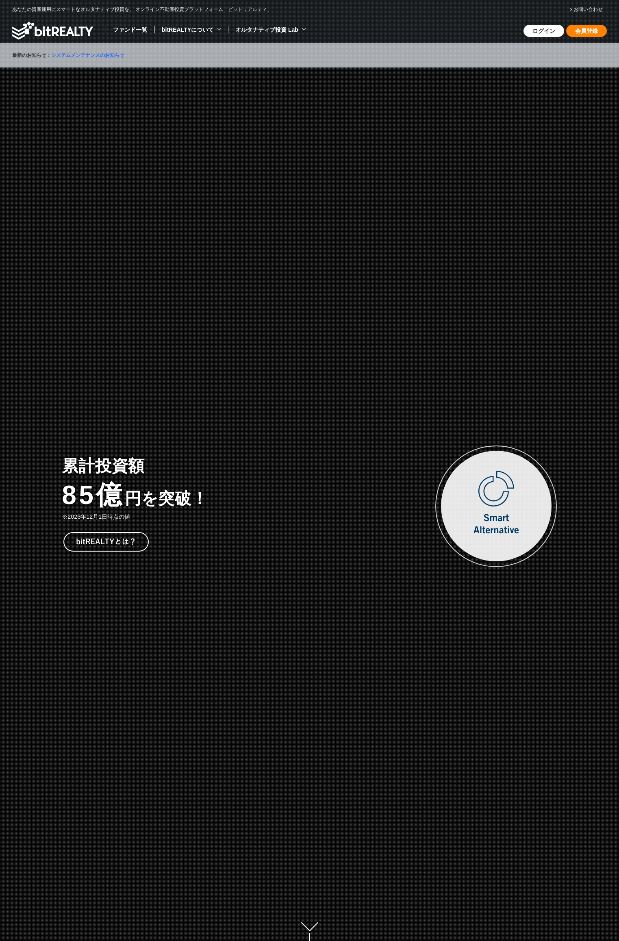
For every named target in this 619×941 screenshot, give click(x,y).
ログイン (543, 31)
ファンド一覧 (130, 29)
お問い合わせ (588, 9)
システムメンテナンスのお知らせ (87, 55)
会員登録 (586, 31)
